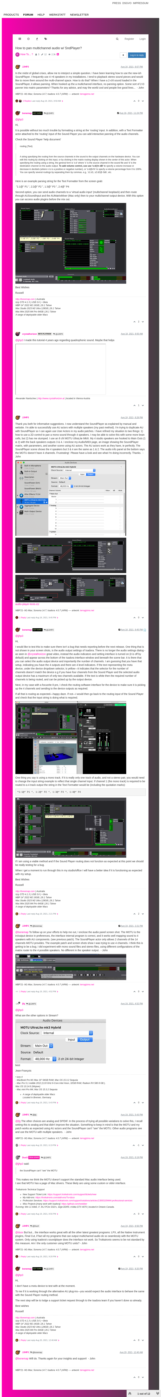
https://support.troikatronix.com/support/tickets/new (71, 1191)
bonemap (27, 109)
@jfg (33, 1111)
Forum (28, 14)
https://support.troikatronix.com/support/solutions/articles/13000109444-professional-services (87, 1197)
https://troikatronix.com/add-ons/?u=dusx (55, 1194)
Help (41, 14)
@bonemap (36, 922)
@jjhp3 (19, 115)
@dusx (19, 1228)
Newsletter (79, 14)
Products (11, 14)
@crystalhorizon (37, 650)
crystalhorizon (29, 330)
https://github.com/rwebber (74, 1200)
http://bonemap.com (25, 295)
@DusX (34, 1222)
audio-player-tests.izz (27, 600)
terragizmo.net (87, 90)
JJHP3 (25, 63)
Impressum (140, 3)
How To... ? (26, 50)
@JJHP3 (48, 110)
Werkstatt (57, 14)
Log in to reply (137, 51)
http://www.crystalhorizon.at (51, 395)
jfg (23, 1000)
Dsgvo (127, 3)
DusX (25, 1154)
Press (116, 3)
